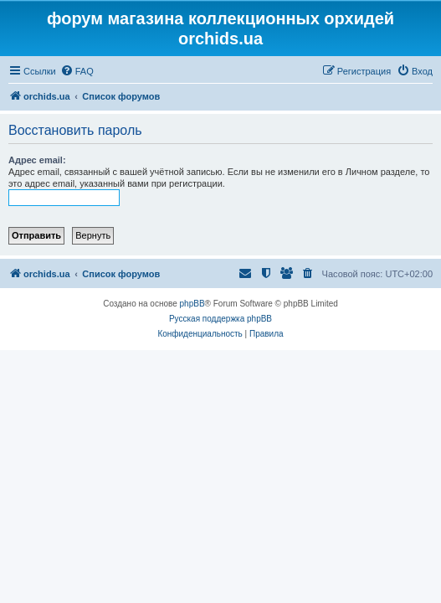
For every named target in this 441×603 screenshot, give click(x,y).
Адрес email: (37, 160)
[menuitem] (77, 71)
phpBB (192, 303)
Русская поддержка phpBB (220, 318)
